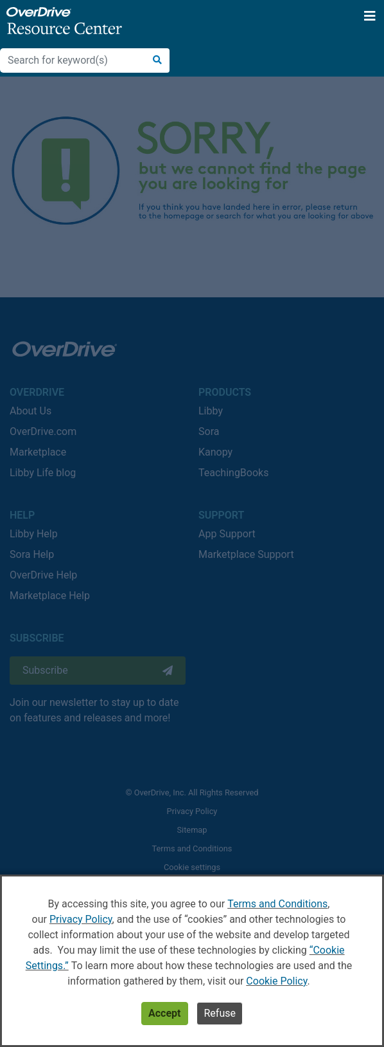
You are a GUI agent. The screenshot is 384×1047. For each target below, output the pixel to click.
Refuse (219, 1013)
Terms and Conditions (277, 904)
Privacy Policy (80, 919)
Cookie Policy (276, 981)
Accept (164, 1013)
